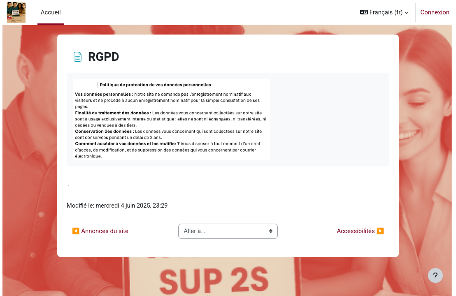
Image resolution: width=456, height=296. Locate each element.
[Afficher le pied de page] (435, 275)
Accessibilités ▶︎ (360, 231)
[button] (384, 12)
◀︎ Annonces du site (100, 231)
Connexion (435, 12)
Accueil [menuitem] (51, 12)
